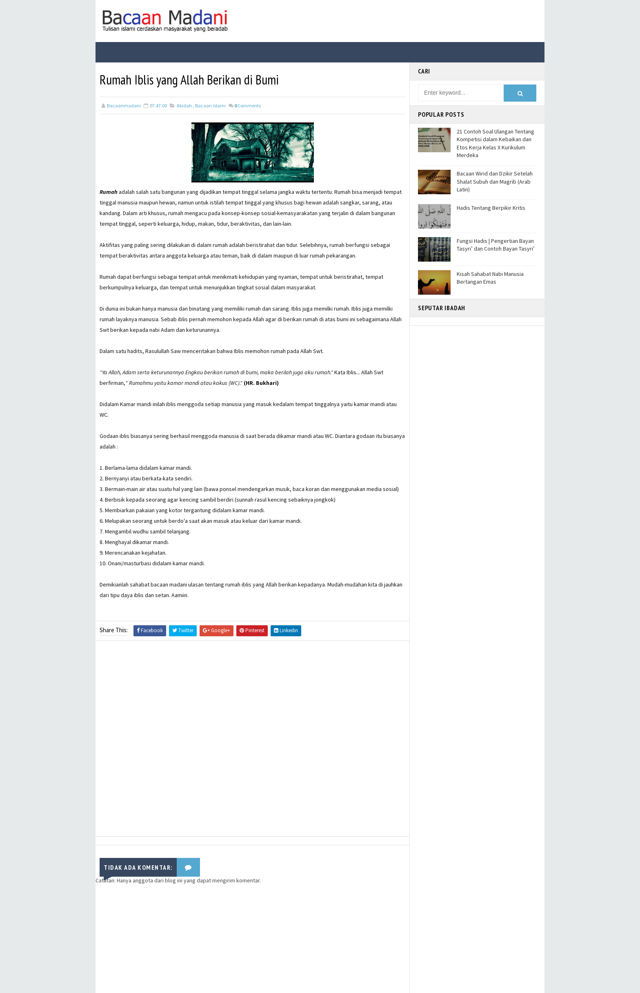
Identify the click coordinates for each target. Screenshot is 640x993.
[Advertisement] (252, 740)
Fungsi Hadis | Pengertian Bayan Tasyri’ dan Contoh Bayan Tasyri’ (496, 245)
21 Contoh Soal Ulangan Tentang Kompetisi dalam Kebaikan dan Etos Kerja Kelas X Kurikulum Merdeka (495, 143)
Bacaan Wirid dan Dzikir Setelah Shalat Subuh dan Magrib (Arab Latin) (495, 181)
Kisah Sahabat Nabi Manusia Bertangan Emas (490, 278)
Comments (247, 105)
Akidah (184, 105)
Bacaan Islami (210, 105)
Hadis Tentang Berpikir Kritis (491, 207)
